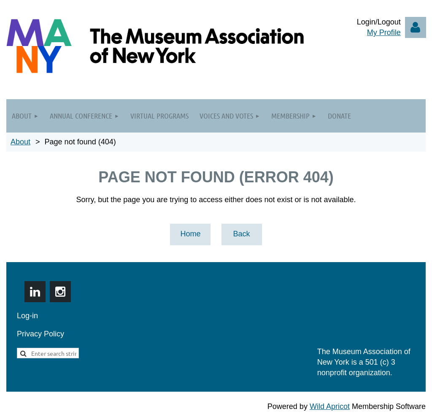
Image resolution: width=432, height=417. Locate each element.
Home (190, 234)
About (20, 142)
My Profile (384, 32)
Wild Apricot (330, 406)
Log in (415, 27)
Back (241, 234)
